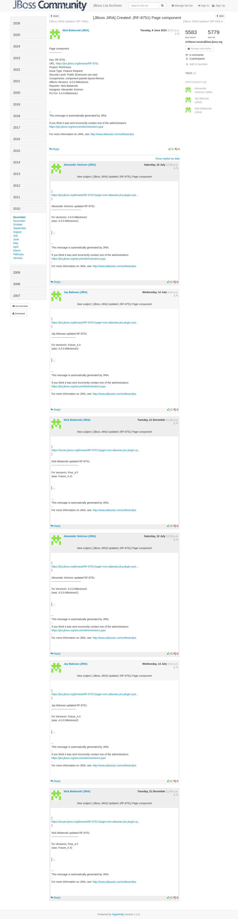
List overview (20, 306)
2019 (16, 104)
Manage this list (182, 5)
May (15, 243)
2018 (16, 116)
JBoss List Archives (67, 5)
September (19, 228)
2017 (16, 127)
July (15, 235)
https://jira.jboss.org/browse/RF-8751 (77, 63)
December (19, 217)
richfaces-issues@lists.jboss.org (203, 41)
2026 (16, 23)
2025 (16, 35)
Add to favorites (196, 64)
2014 (16, 162)
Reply (54, 149)
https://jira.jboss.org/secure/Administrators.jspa (76, 126)
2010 (16, 208)
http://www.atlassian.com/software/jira (112, 134)
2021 (16, 81)
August (17, 231)
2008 (16, 284)
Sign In (203, 5)
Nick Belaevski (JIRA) (75, 30)
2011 (16, 197)
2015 (16, 151)
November (19, 220)
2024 (16, 46)
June (16, 239)
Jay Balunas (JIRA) (75, 292)
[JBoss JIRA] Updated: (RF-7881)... (69, 21)
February (18, 254)
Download (18, 313)
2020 (16, 93)
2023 (16, 58)
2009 (16, 272)
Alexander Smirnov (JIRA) (80, 164)
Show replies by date (167, 158)
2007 (16, 296)
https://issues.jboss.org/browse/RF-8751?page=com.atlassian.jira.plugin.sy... (96, 450)
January (17, 257)
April (15, 246)
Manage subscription (199, 48)
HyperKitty (118, 914)
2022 (16, 69)
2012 (16, 185)
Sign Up (218, 5)
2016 (16, 139)
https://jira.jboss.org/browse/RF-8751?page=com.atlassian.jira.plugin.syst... (95, 195)
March (16, 250)
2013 (16, 174)
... (54, 232)
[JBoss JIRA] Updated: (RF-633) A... (204, 21)
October (17, 224)
